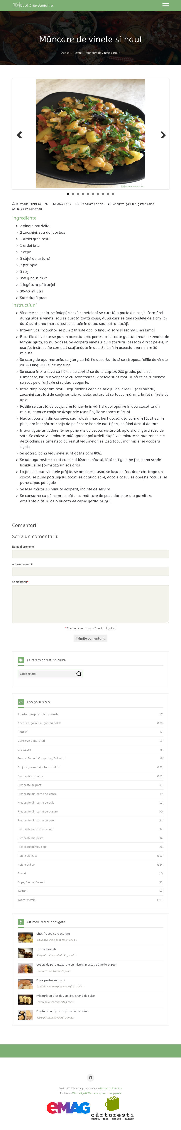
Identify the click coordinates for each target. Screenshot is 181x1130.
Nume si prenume (23, 546)
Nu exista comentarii (29, 209)
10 (113, 194)
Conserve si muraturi (31, 740)
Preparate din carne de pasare (38, 811)
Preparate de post (92, 204)
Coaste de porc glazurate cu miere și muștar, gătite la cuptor (76, 964)
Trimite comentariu (90, 638)
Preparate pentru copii (32, 846)
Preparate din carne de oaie (36, 802)
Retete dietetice (27, 855)
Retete (77, 52)
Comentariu (20, 582)
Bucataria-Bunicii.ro (28, 204)
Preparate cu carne (30, 776)
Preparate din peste (30, 838)
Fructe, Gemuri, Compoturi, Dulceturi (41, 758)
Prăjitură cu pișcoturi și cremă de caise (61, 1011)
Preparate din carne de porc (36, 820)
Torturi (22, 891)
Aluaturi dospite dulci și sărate (38, 714)
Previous (19, 133)
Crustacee (24, 749)
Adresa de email (22, 564)
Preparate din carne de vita (36, 829)
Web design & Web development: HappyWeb (96, 1093)
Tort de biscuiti (46, 949)
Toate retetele (26, 900)
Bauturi (22, 732)
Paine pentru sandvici (50, 980)
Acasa (65, 52)
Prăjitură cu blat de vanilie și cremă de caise (65, 995)
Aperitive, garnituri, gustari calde (133, 204)
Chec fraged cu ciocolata (53, 933)
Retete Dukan (26, 864)
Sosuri (22, 873)
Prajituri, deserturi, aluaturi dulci (39, 767)
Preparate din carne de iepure (37, 794)
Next (161, 133)
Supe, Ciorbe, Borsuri (31, 882)
